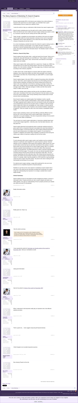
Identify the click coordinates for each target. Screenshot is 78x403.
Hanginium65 (60, 31)
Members (28, 8)
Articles (10, 8)
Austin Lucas (60, 52)
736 (11, 241)
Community (21, 8)
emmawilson (60, 43)
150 (11, 340)
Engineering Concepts (22, 10)
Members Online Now (62, 19)
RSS (75, 391)
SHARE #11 (52, 369)
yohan (4, 336)
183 (11, 222)
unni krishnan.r (60, 46)
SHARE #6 (52, 276)
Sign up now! (65, 15)
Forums (15, 8)
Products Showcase (48, 10)
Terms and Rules (66, 393)
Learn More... (40, 401)
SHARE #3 (52, 217)
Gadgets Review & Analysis (39, 10)
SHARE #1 (52, 185)
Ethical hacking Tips (5, 10)
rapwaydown (5, 277)
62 (11, 281)
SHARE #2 (52, 196)
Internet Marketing (12, 17)
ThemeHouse (17, 394)
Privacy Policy (73, 393)
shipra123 (5, 317)
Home (5, 8)
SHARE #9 (52, 335)
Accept (35, 401)
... (53, 10)
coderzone (5, 237)
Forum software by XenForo (10, 393)
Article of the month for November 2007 (33, 288)
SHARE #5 (52, 255)
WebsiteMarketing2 (25, 17)
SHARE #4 (52, 239)
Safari (4, 218)
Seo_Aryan (5, 370)
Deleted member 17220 (6, 356)
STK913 (73, 64)
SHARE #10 (52, 354)
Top (74, 391)
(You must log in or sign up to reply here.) (47, 381)
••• (74, 30)
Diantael (57, 21)
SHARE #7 (52, 295)
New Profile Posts (61, 26)
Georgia (10, 37)
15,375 (11, 203)
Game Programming (13, 10)
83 (11, 205)
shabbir (4, 197)
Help (68, 391)
